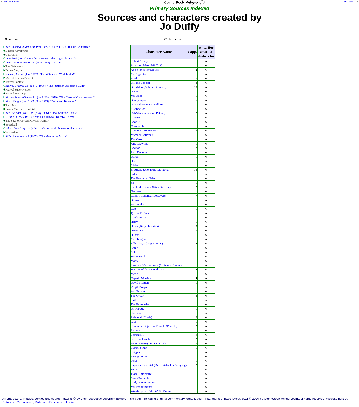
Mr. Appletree (139, 74)
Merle (134, 274)
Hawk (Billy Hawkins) (145, 226)
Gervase (136, 191)
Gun (133, 208)
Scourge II (137, 334)
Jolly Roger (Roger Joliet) (147, 243)
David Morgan (140, 282)
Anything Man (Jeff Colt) (146, 65)
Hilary (135, 234)
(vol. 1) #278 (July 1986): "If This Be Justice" (47, 46)
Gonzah (135, 200)
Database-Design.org (49, 402)
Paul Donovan (139, 152)
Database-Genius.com (17, 402)
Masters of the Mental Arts (147, 269)
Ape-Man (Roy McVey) (145, 69)
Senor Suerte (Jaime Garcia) (148, 343)
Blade (134, 91)
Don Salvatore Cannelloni (147, 104)
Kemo (134, 247)
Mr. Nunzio (138, 291)
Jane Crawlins (139, 143)
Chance (135, 117)
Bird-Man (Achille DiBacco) (148, 87)
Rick (133, 321)
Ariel (134, 78)
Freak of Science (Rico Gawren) (151, 187)
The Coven (137, 139)
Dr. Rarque (137, 308)
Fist (133, 182)
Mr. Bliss (136, 95)
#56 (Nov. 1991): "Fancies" (34, 62)
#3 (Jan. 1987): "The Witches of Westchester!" (40, 74)
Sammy (135, 330)
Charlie (135, 121)
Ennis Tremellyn (141, 378)
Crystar (135, 148)
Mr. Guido (137, 204)
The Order (137, 295)
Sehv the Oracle (140, 339)
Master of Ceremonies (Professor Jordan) (156, 265)
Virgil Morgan (139, 287)
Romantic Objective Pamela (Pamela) (154, 326)
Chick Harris (139, 217)
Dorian (135, 156)
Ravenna (136, 313)
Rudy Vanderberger (143, 382)
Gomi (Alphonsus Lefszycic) (149, 195)
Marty (134, 260)
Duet (134, 161)
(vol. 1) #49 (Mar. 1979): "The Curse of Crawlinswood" (50, 97)
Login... (71, 402)
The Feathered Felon (143, 178)
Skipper (135, 352)
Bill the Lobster (140, 82)
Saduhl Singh (139, 347)
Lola (133, 252)
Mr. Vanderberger (141, 386)
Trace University (141, 373)
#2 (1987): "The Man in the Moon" (36, 136)
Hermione (137, 230)
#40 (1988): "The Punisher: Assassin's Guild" (45, 85)
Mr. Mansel (138, 256)
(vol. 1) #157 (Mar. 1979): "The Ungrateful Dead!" (41, 58)
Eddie (134, 165)
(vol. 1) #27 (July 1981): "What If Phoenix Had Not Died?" (45, 128)
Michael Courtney (142, 135)
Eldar (134, 174)
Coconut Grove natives (145, 130)
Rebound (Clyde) (141, 317)
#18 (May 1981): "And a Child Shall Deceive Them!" (40, 116)
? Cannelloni (139, 108)
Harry (134, 221)
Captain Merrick (141, 278)
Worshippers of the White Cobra (151, 391)
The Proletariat (140, 304)
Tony (134, 369)
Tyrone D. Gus (140, 213)
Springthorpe (139, 356)
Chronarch (137, 126)
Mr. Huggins (138, 239)
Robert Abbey (139, 61)
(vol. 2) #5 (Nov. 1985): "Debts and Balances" (40, 101)
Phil (133, 300)
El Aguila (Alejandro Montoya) (150, 169)
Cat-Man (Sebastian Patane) (148, 113)
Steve (134, 360)
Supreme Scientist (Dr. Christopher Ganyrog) (159, 365)
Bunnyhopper (139, 100)
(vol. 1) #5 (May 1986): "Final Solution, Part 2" (41, 113)
